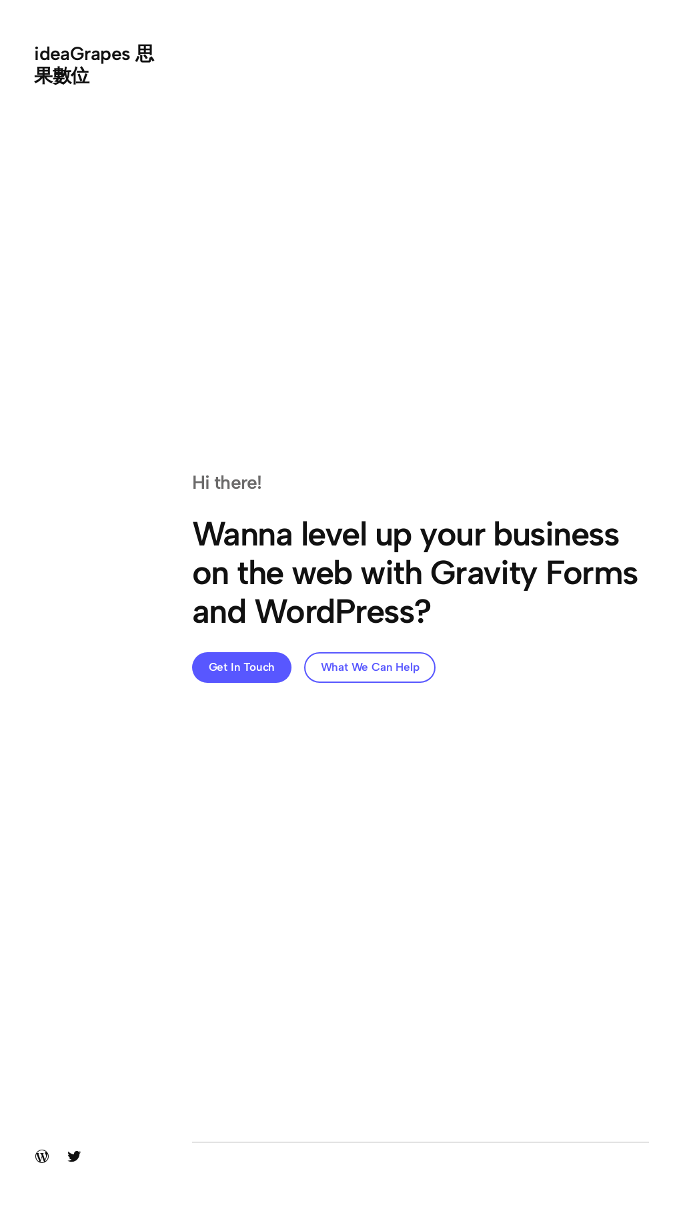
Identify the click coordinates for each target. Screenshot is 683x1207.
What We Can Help (370, 667)
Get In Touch (242, 667)
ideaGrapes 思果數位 (93, 64)
